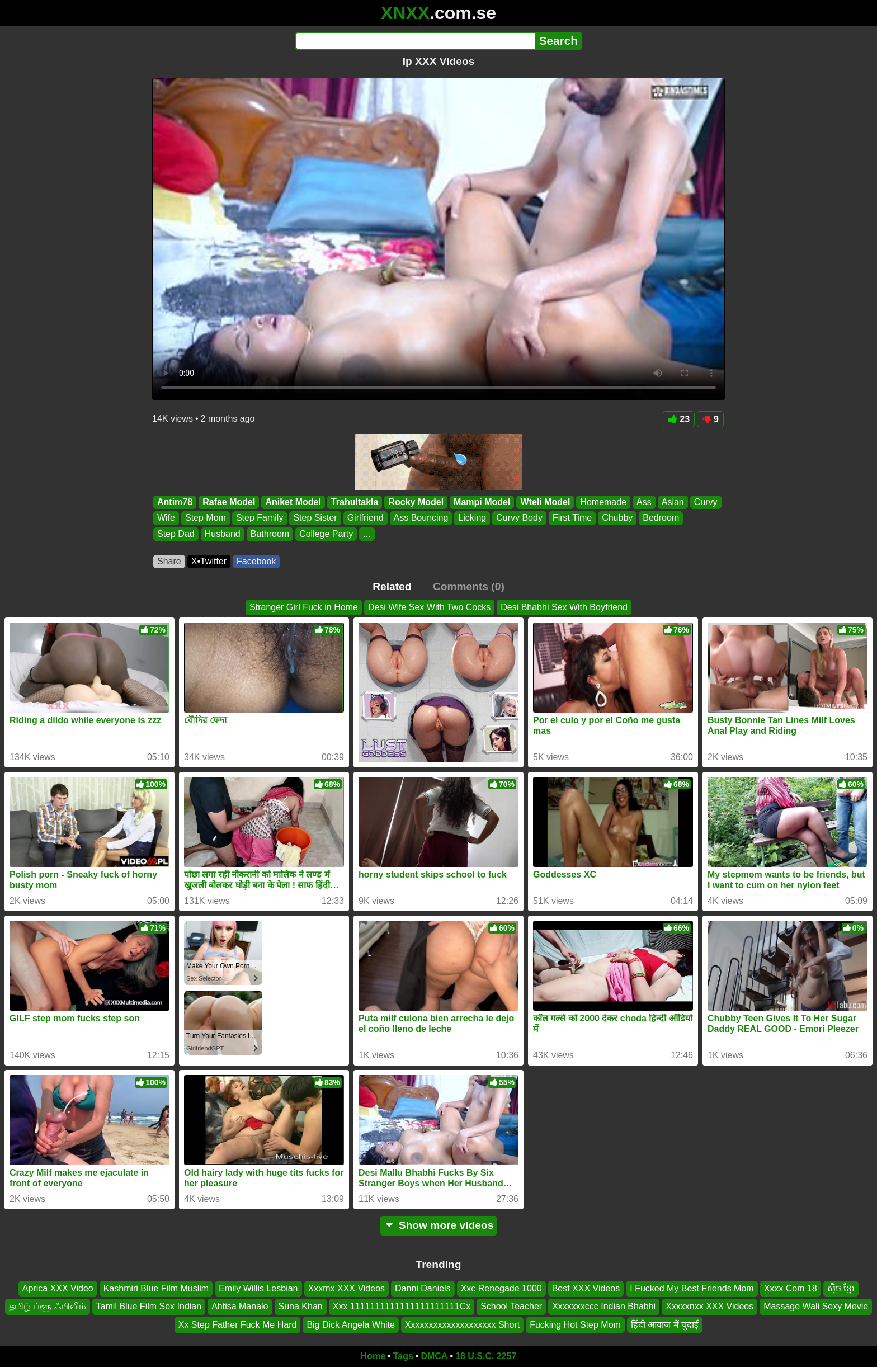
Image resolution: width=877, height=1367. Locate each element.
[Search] (415, 41)
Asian (673, 502)
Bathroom (270, 534)
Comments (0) (468, 586)
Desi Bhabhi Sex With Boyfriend (564, 607)
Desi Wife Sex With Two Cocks (429, 607)
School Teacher (511, 1307)
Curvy (706, 502)
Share (169, 561)
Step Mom (205, 518)
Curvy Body (519, 518)
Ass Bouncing (421, 518)
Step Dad (176, 534)
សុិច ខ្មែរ (841, 1288)
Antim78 (174, 502)
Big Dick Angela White (350, 1325)
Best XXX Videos (586, 1288)
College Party (326, 534)
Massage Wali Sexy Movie (815, 1307)
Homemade (603, 502)
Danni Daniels (423, 1288)
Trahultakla (354, 502)
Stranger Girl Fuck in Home (303, 607)
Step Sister (315, 518)
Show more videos (439, 1225)
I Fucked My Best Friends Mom (691, 1288)
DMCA (434, 1356)
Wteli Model (545, 502)
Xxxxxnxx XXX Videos (709, 1307)
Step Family (259, 518)
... (366, 534)
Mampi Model (482, 502)
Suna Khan (301, 1307)
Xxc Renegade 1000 (501, 1288)
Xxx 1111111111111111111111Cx (401, 1307)
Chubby (617, 518)
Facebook (256, 561)
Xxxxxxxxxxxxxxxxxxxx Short (462, 1325)
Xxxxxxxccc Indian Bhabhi (604, 1307)
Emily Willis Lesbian (258, 1288)
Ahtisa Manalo (239, 1307)
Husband (223, 534)
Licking (472, 518)
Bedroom (661, 518)
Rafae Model (228, 502)
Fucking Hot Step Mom (575, 1325)
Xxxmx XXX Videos (346, 1288)
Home (373, 1356)
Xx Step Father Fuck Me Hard (237, 1325)
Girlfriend (365, 518)
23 (679, 419)
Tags (403, 1356)
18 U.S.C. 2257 (485, 1356)
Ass (644, 502)
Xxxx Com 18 (790, 1288)
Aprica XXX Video (57, 1288)
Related (392, 586)
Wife (166, 518)
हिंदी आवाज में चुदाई (665, 1325)
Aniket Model (293, 502)
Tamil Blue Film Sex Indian (149, 1307)
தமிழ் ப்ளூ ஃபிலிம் (47, 1307)
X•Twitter (209, 561)
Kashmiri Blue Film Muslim (156, 1288)
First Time (572, 518)
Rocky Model (416, 502)
